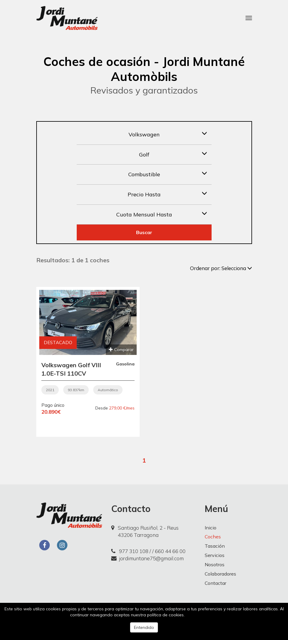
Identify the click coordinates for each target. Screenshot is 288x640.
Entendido (144, 627)
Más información (202, 615)
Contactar (215, 583)
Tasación (215, 546)
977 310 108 (129, 551)
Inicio (210, 528)
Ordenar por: (221, 268)
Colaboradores (220, 574)
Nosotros (214, 564)
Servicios (214, 555)
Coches (213, 537)
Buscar (144, 232)
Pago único (52, 405)
